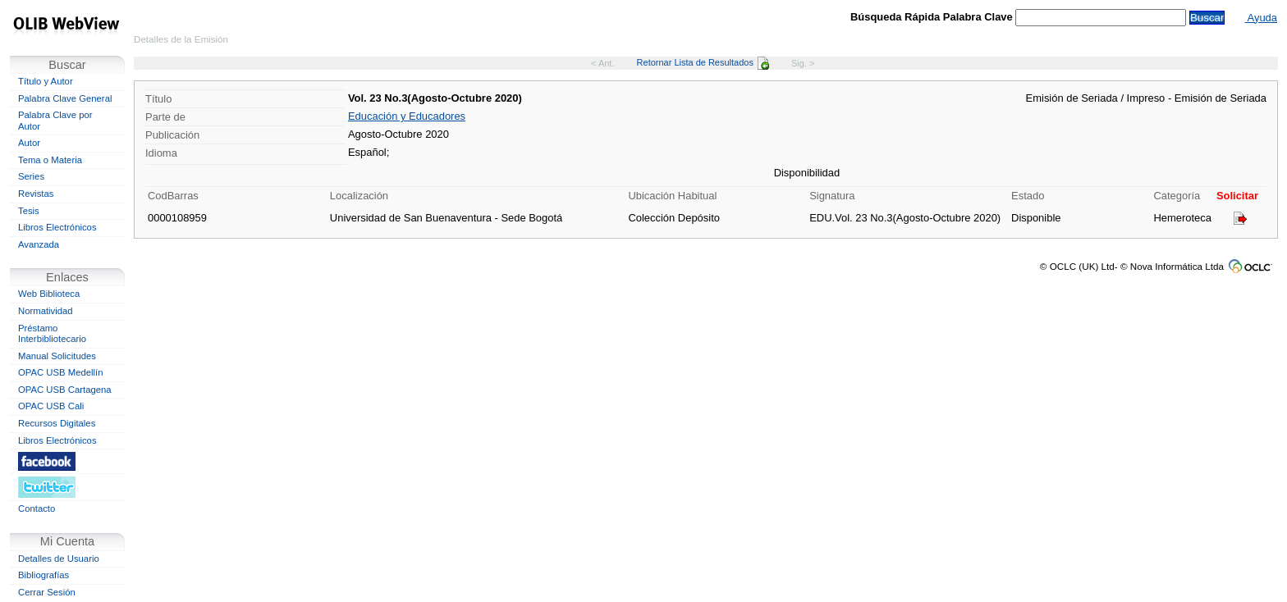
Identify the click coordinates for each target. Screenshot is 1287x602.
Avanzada (38, 244)
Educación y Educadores (406, 116)
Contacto (36, 508)
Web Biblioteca (49, 294)
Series (31, 176)
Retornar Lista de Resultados (703, 62)
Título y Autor (45, 81)
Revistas (35, 193)
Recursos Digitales (56, 423)
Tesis (28, 211)
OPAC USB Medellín (60, 372)
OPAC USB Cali (51, 406)
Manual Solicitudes (57, 356)
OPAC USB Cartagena (65, 389)
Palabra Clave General (65, 98)
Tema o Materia (50, 160)
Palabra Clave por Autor (55, 120)
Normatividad (45, 311)
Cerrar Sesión (47, 592)
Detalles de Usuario (58, 558)
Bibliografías (43, 575)
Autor (29, 143)
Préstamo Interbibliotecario (52, 333)
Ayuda (1261, 17)
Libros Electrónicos (57, 227)
